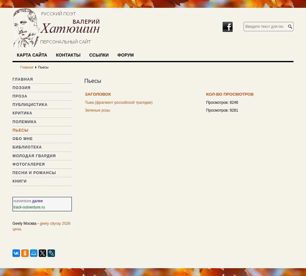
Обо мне (22, 139)
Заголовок (98, 94)
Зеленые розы (97, 110)
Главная (22, 79)
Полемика (24, 122)
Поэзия (21, 88)
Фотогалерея (28, 164)
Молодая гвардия (34, 156)
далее (37, 201)
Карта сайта (32, 55)
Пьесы (20, 130)
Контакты (68, 55)
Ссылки (99, 55)
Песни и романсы (34, 173)
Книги (19, 181)
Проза (19, 96)
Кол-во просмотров (230, 94)
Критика (22, 113)
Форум (125, 55)
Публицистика (29, 105)
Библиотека (27, 147)
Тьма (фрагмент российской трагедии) (119, 102)
